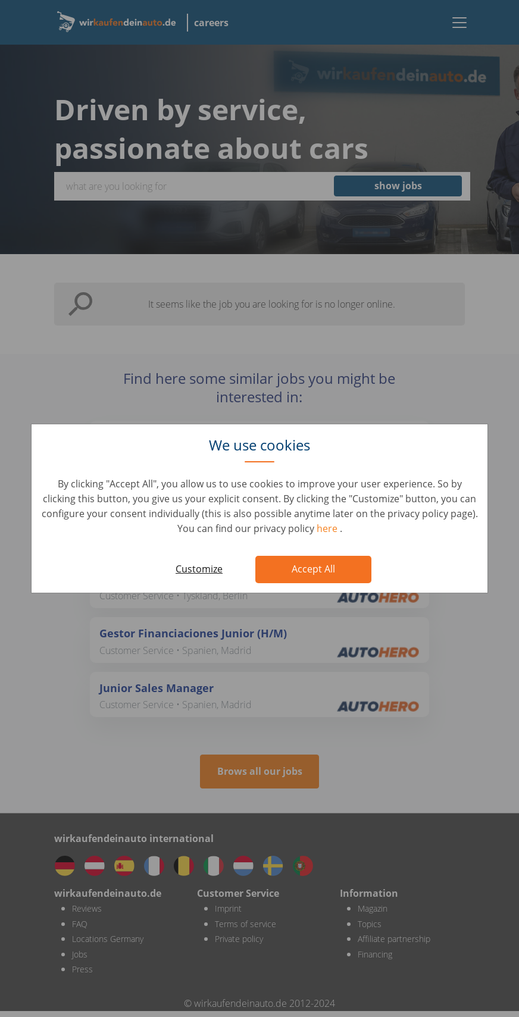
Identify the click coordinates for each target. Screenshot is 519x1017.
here (328, 528)
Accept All (313, 568)
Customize (199, 568)
